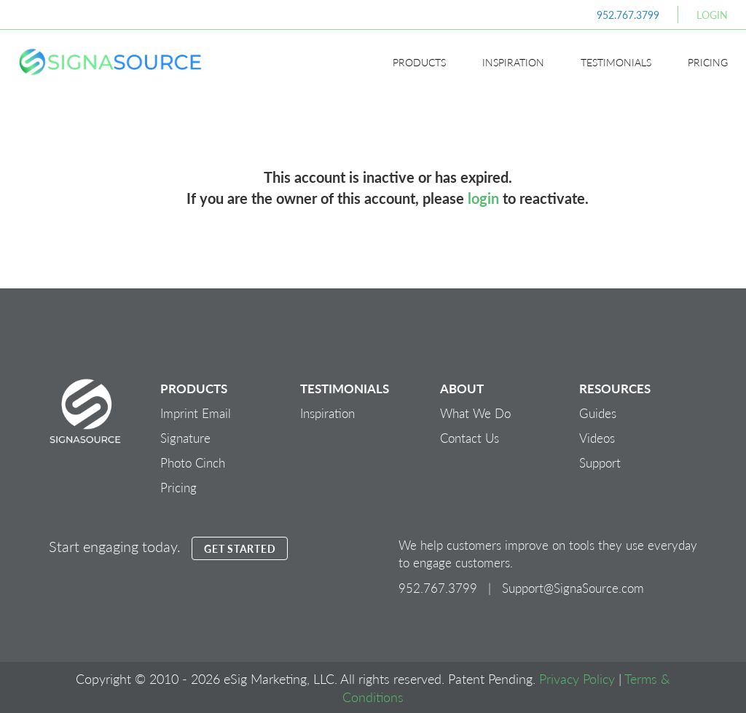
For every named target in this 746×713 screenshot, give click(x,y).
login (483, 198)
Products (419, 62)
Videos (597, 437)
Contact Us (469, 437)
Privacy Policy (577, 678)
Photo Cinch (192, 462)
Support (600, 462)
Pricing (708, 62)
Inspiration (513, 62)
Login (712, 14)
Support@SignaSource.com (573, 587)
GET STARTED (239, 548)
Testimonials (616, 62)
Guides (597, 413)
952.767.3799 (628, 14)
